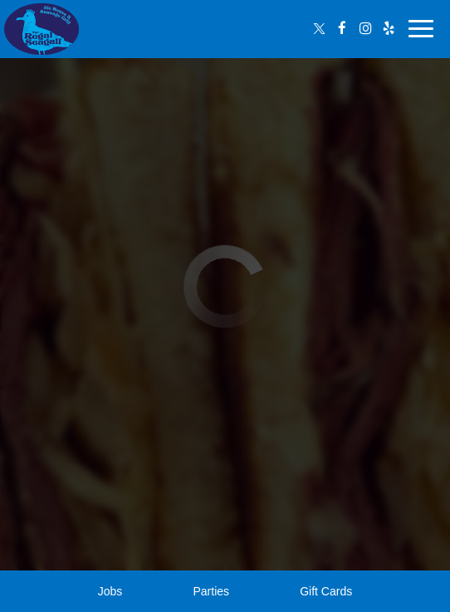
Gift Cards (326, 591)
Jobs (110, 591)
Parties (211, 591)
